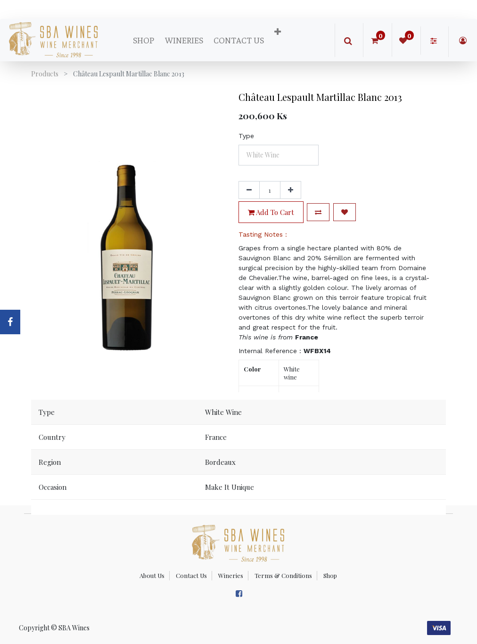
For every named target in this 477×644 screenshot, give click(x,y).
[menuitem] (143, 40)
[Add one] (290, 190)
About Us (152, 575)
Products (44, 73)
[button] (277, 32)
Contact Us (191, 575)
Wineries (230, 575)
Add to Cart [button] (271, 212)
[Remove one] (249, 190)
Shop (330, 575)
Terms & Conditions (283, 575)
